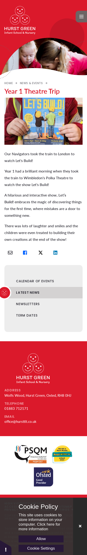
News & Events (31, 83)
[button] (6, 547)
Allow (41, 539)
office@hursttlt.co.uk (20, 421)
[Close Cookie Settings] (80, 526)
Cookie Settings (41, 548)
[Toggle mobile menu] (81, 16)
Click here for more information (39, 526)
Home (8, 83)
